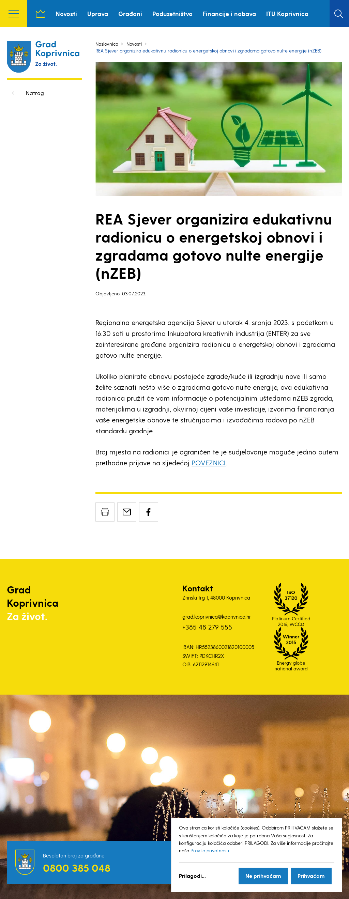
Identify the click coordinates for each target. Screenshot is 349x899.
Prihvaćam (311, 875)
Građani (130, 13)
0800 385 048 (76, 868)
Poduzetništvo (172, 13)
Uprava (97, 13)
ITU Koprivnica (287, 13)
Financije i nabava (229, 13)
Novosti (66, 13)
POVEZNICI (209, 463)
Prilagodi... (192, 875)
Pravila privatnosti (210, 850)
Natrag (35, 93)
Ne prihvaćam (263, 875)
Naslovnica (40, 13)
